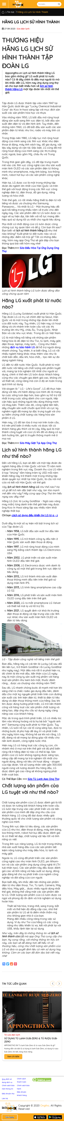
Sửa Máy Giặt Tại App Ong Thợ (38, 443)
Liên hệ (5, 1098)
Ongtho (44, 1105)
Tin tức (10, 12)
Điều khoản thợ (8, 1094)
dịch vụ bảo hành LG (22, 347)
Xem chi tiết (13, 1056)
